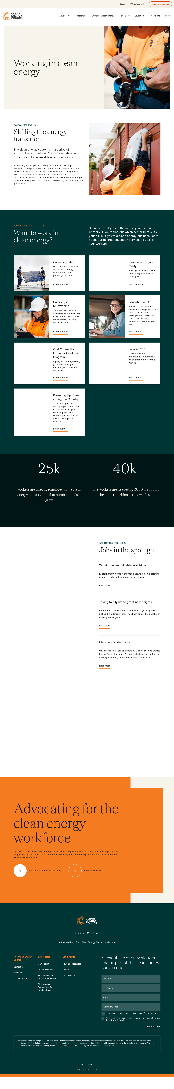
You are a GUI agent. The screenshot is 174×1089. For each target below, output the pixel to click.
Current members (21, 978)
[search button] (121, 4)
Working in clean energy (104, 16)
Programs (81, 16)
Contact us (19, 967)
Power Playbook (45, 969)
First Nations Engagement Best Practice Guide (46, 987)
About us (18, 972)
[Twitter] (88, 933)
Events (125, 16)
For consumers (69, 975)
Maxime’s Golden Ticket (115, 642)
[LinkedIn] (84, 933)
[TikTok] (97, 933)
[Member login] (137, 4)
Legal (82, 1064)
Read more (104, 586)
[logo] (12, 15)
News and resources (161, 16)
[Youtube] (92, 933)
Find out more (60, 285)
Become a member (160, 4)
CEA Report (43, 964)
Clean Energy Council (86, 1070)
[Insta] (79, 933)
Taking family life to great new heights (125, 602)
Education (140, 16)
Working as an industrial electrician (123, 565)
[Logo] (87, 921)
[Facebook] (75, 933)
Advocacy (65, 16)
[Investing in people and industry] (39, 870)
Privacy (90, 1064)
